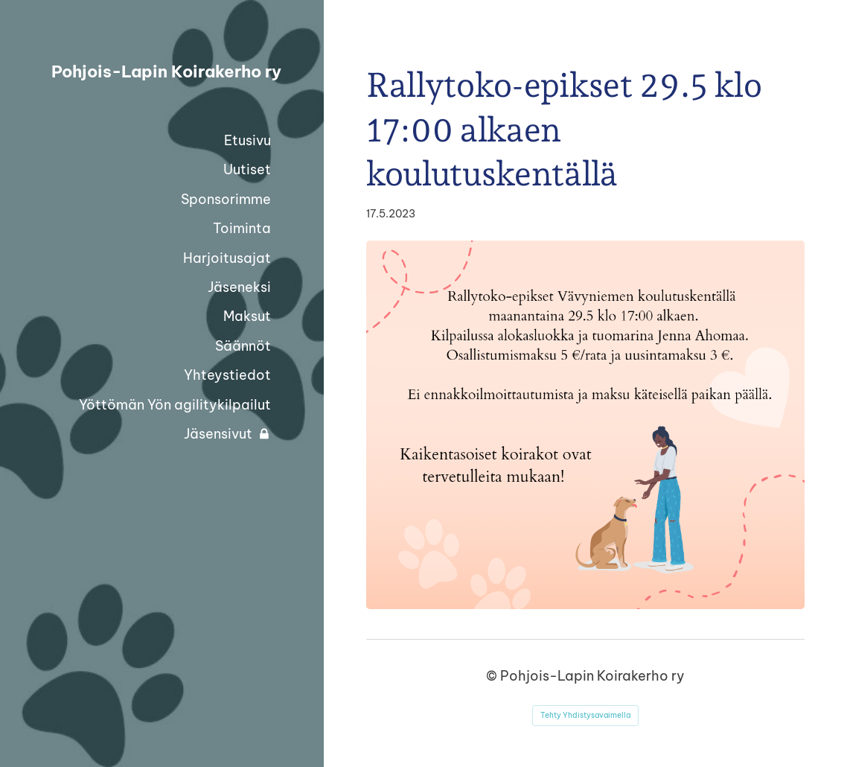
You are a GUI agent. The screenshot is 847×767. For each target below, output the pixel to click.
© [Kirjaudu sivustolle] (493, 675)
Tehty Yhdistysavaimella (585, 715)
